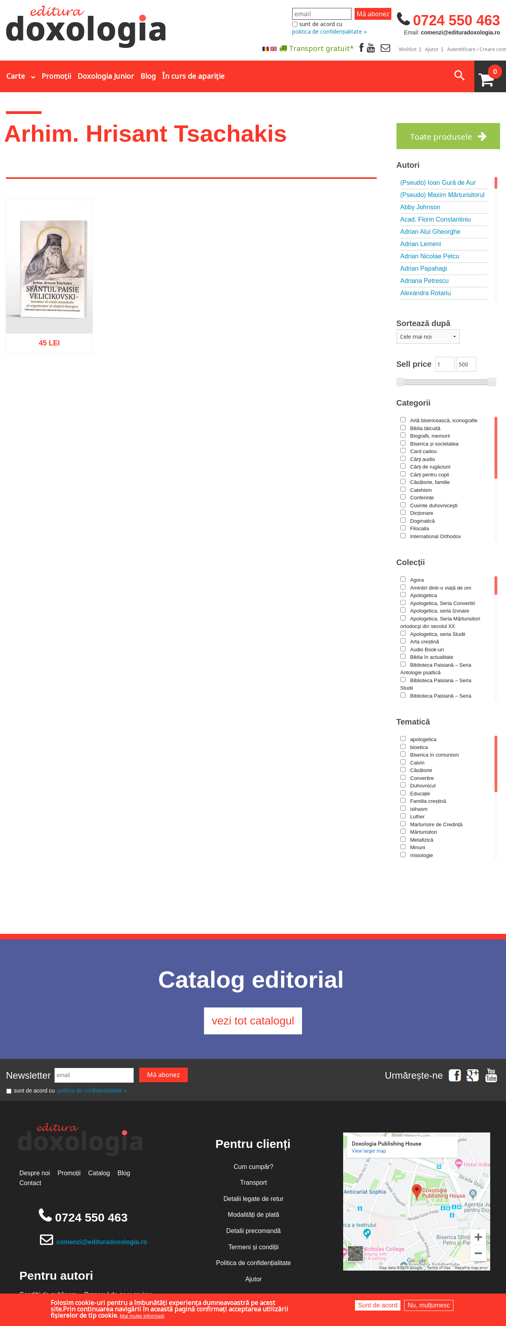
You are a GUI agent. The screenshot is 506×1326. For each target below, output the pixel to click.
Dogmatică (422, 521)
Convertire (422, 778)
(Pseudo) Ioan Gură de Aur (438, 182)
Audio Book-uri (427, 650)
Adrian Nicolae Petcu (429, 256)
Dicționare (422, 513)
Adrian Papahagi (423, 268)
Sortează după (423, 323)
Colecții (410, 562)
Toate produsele (441, 136)
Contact (30, 1183)
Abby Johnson (420, 207)
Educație (420, 794)
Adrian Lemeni (420, 244)
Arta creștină (424, 642)
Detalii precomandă (253, 1230)
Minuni (417, 847)
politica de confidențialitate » (329, 31)
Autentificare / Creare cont (476, 49)
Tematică (413, 721)
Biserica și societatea (434, 444)
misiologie (421, 855)
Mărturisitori (423, 832)
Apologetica (423, 595)
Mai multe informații (142, 1316)
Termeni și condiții (253, 1247)
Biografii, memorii (430, 436)
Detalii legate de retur (253, 1198)
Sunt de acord (378, 1305)
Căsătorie (421, 770)
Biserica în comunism (434, 755)
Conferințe (422, 498)
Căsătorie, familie (430, 482)
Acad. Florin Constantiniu (435, 219)
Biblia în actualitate (431, 657)
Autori (408, 165)
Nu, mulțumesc (429, 1305)
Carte (15, 76)
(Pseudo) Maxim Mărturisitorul (442, 195)
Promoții (56, 76)
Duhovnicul (423, 786)
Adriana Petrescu (424, 280)
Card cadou (423, 451)
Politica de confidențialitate (253, 1263)
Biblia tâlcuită (425, 428)
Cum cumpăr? (253, 1166)
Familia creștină (428, 801)
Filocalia (419, 528)
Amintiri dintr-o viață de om (441, 588)
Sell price (414, 364)
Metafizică (422, 840)
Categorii (413, 402)
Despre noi (34, 1173)
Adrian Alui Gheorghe (430, 231)
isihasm (419, 809)
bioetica (419, 747)
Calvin (417, 763)
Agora (417, 580)
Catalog (99, 1173)
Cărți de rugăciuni (430, 467)
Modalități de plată (253, 1214)
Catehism (421, 490)
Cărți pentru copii (429, 475)
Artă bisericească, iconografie (444, 420)
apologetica (423, 739)
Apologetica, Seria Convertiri (443, 603)
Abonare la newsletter (269, 67)
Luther (417, 817)
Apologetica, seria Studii (437, 634)
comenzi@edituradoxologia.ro (102, 1242)
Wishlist (408, 49)
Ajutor (432, 49)
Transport (253, 1182)
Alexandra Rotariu (425, 293)
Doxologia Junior (105, 76)
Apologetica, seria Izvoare (440, 611)
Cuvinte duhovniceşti (434, 505)
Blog (148, 76)
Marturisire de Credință (436, 824)
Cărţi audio (422, 459)
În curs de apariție (193, 76)
